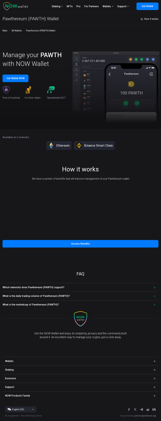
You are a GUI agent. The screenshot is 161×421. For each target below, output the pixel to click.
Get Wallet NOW (16, 78)
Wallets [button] (9, 361)
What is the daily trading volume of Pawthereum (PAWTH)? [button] (36, 295)
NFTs (70, 6)
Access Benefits (80, 243)
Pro (78, 6)
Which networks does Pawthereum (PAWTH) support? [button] (33, 287)
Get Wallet (147, 6)
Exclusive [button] (10, 378)
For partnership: (138, 416)
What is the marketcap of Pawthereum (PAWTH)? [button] (31, 304)
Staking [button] (9, 369)
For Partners (91, 6)
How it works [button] (149, 19)
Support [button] (9, 387)
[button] (16, 6)
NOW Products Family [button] (17, 395)
